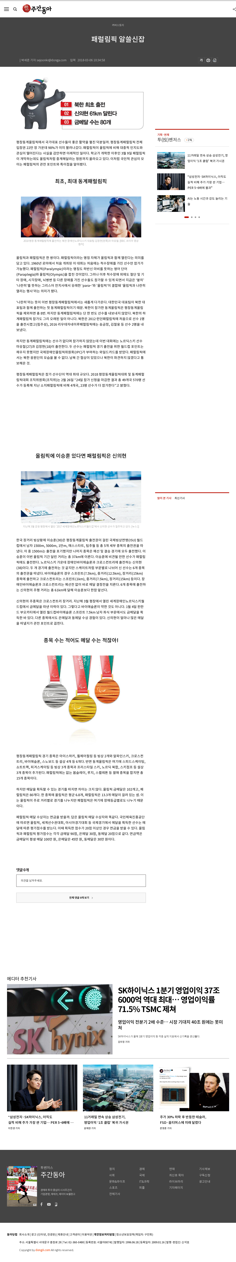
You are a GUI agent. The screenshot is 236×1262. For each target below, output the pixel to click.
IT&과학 (144, 1181)
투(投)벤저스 (169, 140)
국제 (142, 1175)
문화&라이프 (117, 1181)
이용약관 (87, 1234)
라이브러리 (176, 1181)
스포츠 (113, 1187)
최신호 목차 (176, 1175)
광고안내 (204, 1181)
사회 (112, 1175)
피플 (142, 1187)
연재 (172, 1169)
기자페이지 (176, 1187)
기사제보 (204, 1169)
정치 (112, 1169)
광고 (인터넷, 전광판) (43, 1234)
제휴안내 (63, 1234)
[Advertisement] (71, 417)
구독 (189, 140)
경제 (142, 1169)
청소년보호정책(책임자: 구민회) (134, 1234)
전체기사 (114, 1194)
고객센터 (75, 1234)
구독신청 (204, 1175)
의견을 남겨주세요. (32, 880)
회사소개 (24, 1234)
